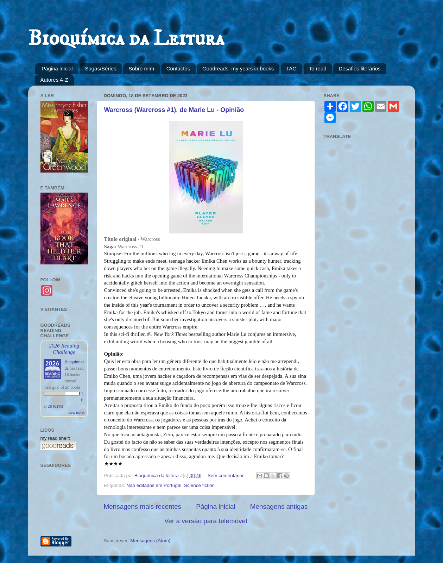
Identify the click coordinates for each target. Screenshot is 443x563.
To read (318, 68)
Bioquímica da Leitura (126, 38)
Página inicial (57, 68)
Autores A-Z (54, 80)
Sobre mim (141, 68)
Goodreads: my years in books (238, 68)
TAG (291, 68)
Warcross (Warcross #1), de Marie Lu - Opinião (174, 109)
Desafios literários (359, 68)
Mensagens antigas (279, 506)
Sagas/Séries (100, 68)
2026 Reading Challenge (64, 349)
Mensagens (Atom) (150, 540)
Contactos (178, 68)
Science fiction (199, 485)
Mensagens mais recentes (143, 506)
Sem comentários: (227, 475)
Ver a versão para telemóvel (205, 521)
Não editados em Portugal (153, 485)
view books (77, 413)
